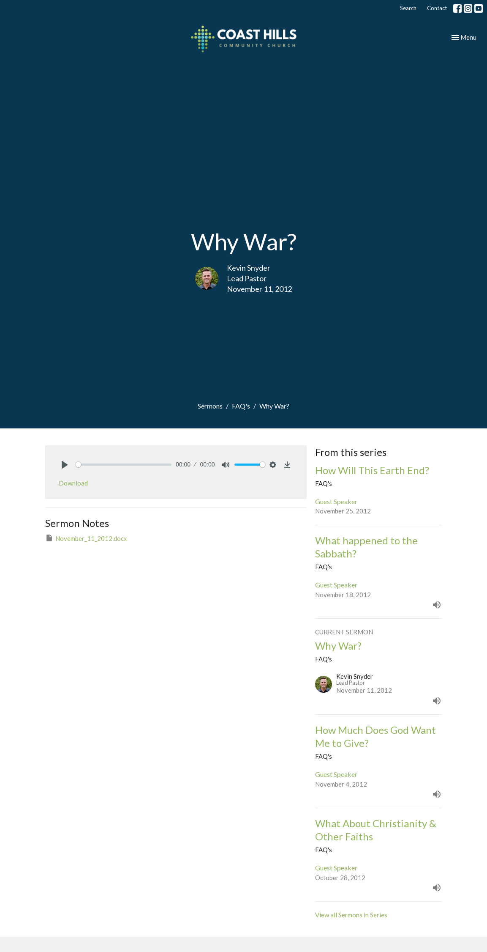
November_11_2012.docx (86, 538)
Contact (437, 8)
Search (408, 8)
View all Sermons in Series (351, 915)
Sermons (210, 406)
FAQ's (241, 406)
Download (73, 483)
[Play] (64, 465)
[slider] (124, 465)
